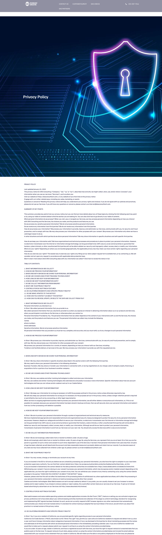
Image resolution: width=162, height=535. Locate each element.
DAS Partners (64, 5)
